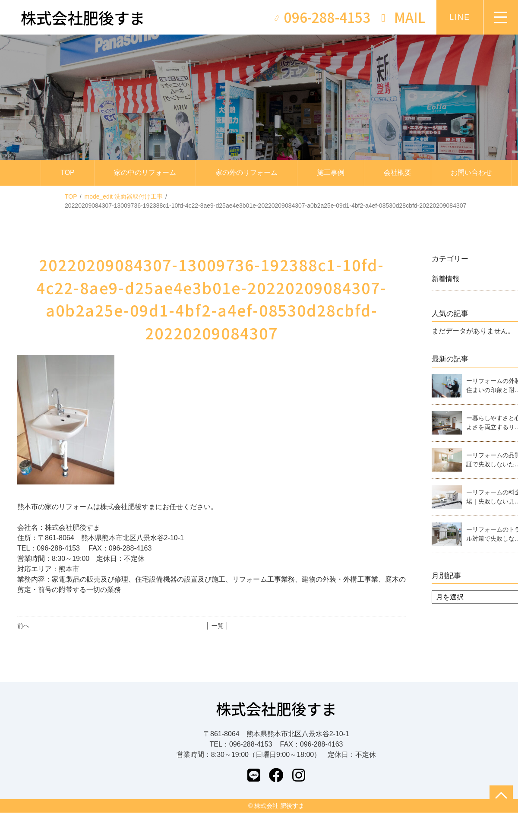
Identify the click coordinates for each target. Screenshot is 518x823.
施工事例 (330, 172)
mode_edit (124, 196)
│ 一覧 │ (217, 625)
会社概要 (397, 172)
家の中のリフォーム (145, 172)
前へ (23, 625)
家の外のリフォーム (246, 172)
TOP (67, 172)
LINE (459, 17)
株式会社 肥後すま (279, 805)
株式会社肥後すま (276, 708)
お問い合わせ (471, 172)
